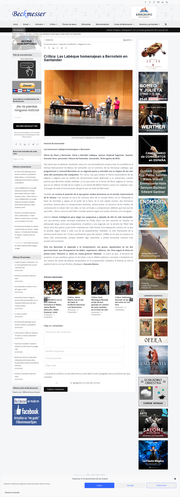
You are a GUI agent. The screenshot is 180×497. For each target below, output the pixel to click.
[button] (175, 479)
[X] (20, 144)
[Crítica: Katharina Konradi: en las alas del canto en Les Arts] (124, 282)
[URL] (84, 365)
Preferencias (161, 485)
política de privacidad (22, 135)
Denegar (130, 485)
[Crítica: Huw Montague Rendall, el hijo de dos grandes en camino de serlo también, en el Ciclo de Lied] (100, 282)
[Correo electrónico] (37, 144)
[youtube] (158, 2)
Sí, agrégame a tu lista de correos (72, 383)
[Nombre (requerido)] (84, 351)
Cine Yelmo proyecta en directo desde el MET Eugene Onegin (26, 245)
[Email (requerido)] (84, 358)
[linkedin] (163, 2)
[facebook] (145, 2)
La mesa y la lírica (21, 314)
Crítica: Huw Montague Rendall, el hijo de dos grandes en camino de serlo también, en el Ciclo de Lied (100, 303)
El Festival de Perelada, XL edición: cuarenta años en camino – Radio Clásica (27, 229)
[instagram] (154, 2)
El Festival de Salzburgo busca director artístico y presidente (26, 180)
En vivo (88, 44)
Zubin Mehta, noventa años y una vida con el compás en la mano (26, 218)
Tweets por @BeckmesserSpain (26, 392)
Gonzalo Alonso (52, 44)
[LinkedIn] (25, 144)
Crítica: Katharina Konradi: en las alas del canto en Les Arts (124, 301)
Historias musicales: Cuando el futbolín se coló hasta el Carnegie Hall (26, 346)
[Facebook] (16, 144)
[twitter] (150, 2)
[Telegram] (33, 144)
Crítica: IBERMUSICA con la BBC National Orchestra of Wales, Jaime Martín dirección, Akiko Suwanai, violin (53, 304)
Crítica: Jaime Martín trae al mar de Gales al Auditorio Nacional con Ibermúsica (76, 302)
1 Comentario (49, 316)
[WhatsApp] (29, 144)
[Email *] (26, 117)
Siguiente (127, 40)
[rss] (167, 2)
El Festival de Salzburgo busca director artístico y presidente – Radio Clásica (26, 174)
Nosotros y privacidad (12, 492)
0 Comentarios (73, 311)
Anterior (49, 40)
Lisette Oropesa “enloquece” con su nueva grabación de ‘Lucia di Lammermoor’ (26, 265)
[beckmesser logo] (29, 8)
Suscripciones (27, 59)
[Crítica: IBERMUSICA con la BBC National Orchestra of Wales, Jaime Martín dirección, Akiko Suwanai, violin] (53, 282)
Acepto (99, 485)
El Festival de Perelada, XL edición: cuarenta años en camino (26, 235)
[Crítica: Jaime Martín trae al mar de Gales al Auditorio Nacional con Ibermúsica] (77, 282)
